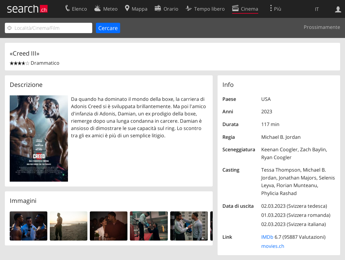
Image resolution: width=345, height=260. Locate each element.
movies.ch (272, 246)
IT (317, 9)
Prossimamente (322, 27)
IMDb (267, 237)
